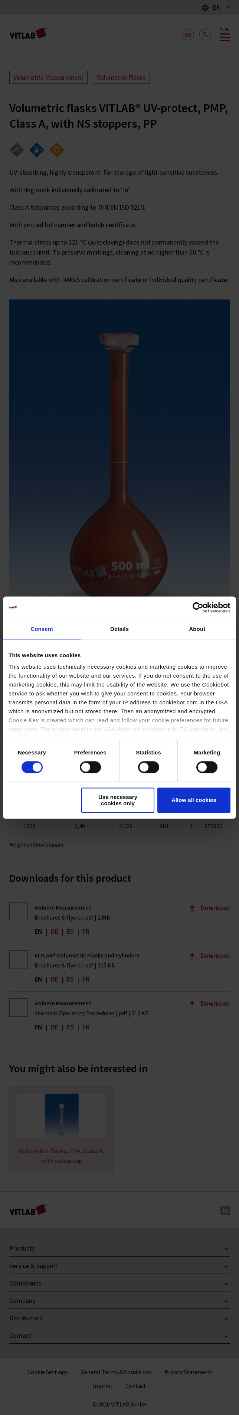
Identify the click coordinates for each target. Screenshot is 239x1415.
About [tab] (197, 629)
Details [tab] (119, 629)
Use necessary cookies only (117, 800)
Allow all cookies (193, 800)
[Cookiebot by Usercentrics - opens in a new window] (198, 607)
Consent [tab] (41, 629)
